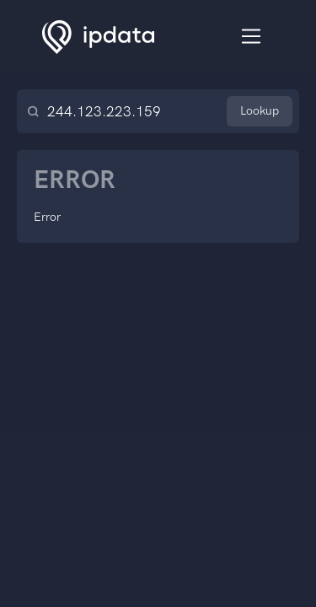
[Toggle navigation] (251, 36)
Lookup (259, 111)
